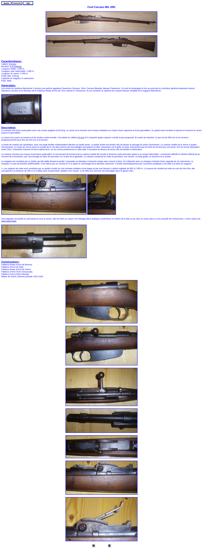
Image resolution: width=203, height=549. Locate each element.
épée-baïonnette (8, 221)
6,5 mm (80, 137)
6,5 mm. (12, 64)
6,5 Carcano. (16, 66)
